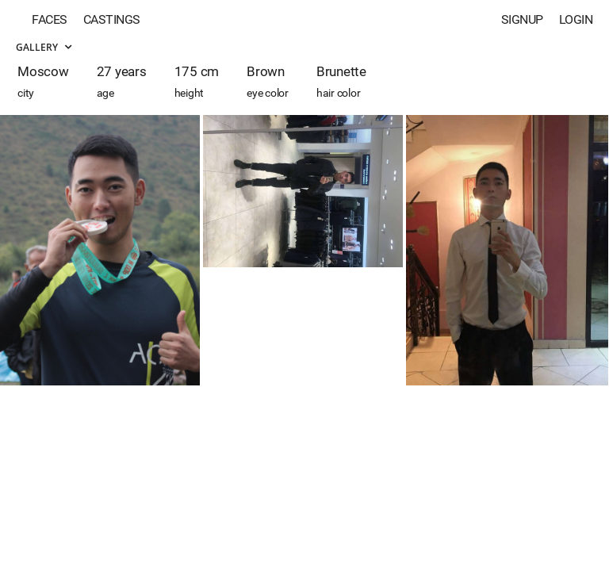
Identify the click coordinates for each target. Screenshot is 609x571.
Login (576, 19)
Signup (522, 19)
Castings (111, 19)
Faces (49, 19)
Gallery (43, 47)
